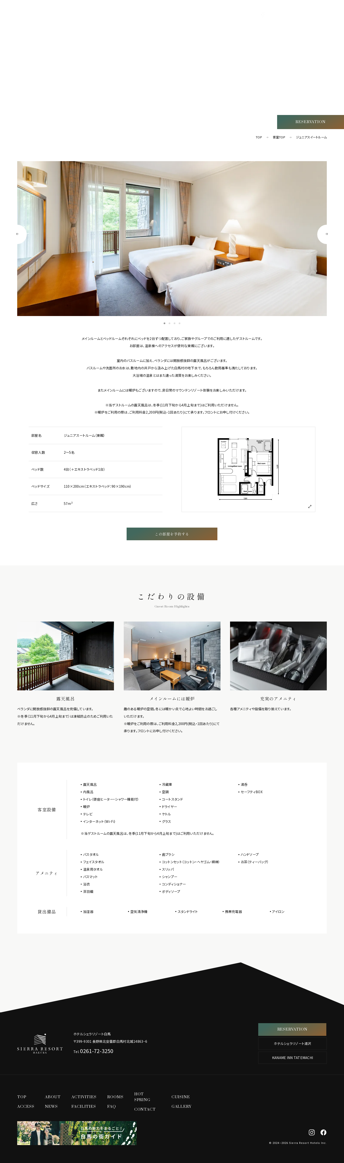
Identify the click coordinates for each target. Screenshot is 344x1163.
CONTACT (145, 1109)
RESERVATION (311, 122)
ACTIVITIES (323, 37)
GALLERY (182, 1106)
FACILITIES (83, 1106)
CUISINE (326, 64)
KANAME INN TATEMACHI (292, 1057)
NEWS (51, 1106)
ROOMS (327, 46)
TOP (331, 28)
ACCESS (327, 73)
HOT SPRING (322, 55)
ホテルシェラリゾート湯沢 (292, 1043)
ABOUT (53, 1097)
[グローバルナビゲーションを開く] (326, 14)
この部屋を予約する (172, 533)
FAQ (111, 1106)
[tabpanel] (172, 238)
